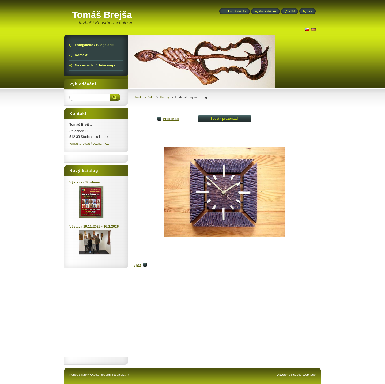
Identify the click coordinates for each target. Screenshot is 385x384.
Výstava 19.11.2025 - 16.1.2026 (94, 226)
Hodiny (165, 97)
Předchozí (171, 119)
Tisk (309, 11)
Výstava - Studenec (85, 182)
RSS (292, 11)
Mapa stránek (267, 11)
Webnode (309, 374)
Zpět (137, 265)
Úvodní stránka (144, 97)
